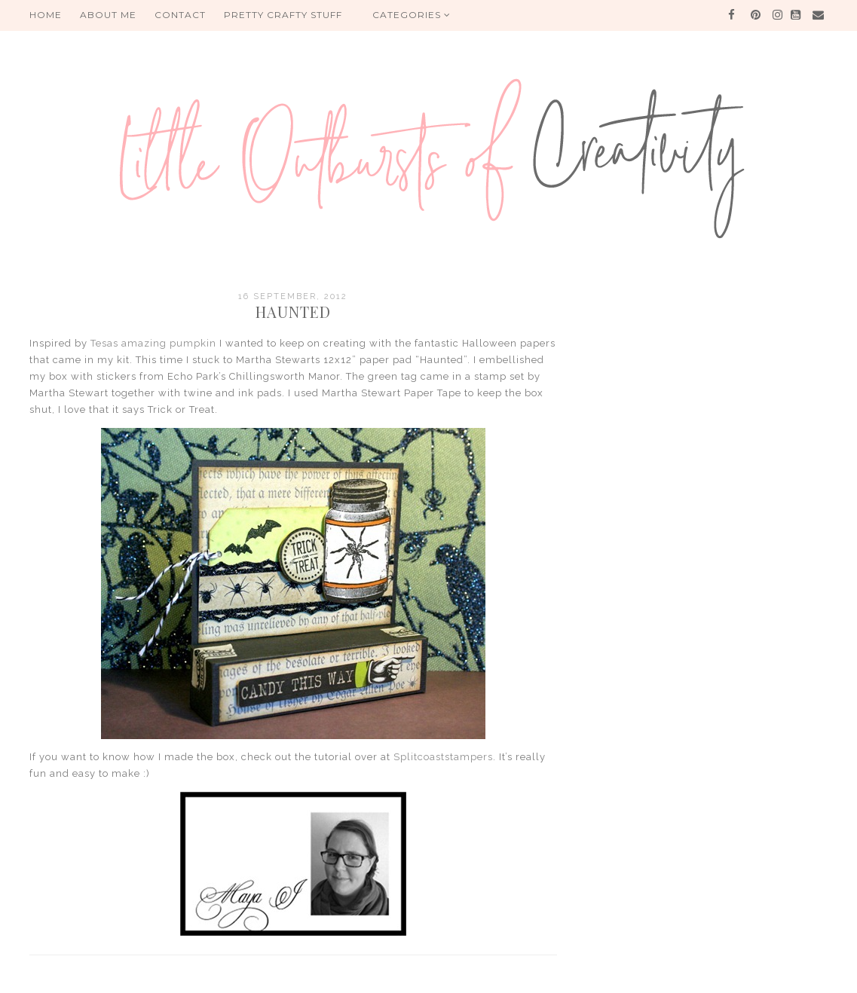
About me (108, 14)
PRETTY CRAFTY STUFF (283, 14)
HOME (45, 14)
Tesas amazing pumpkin (153, 343)
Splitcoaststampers (443, 756)
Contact (180, 14)
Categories (411, 14)
